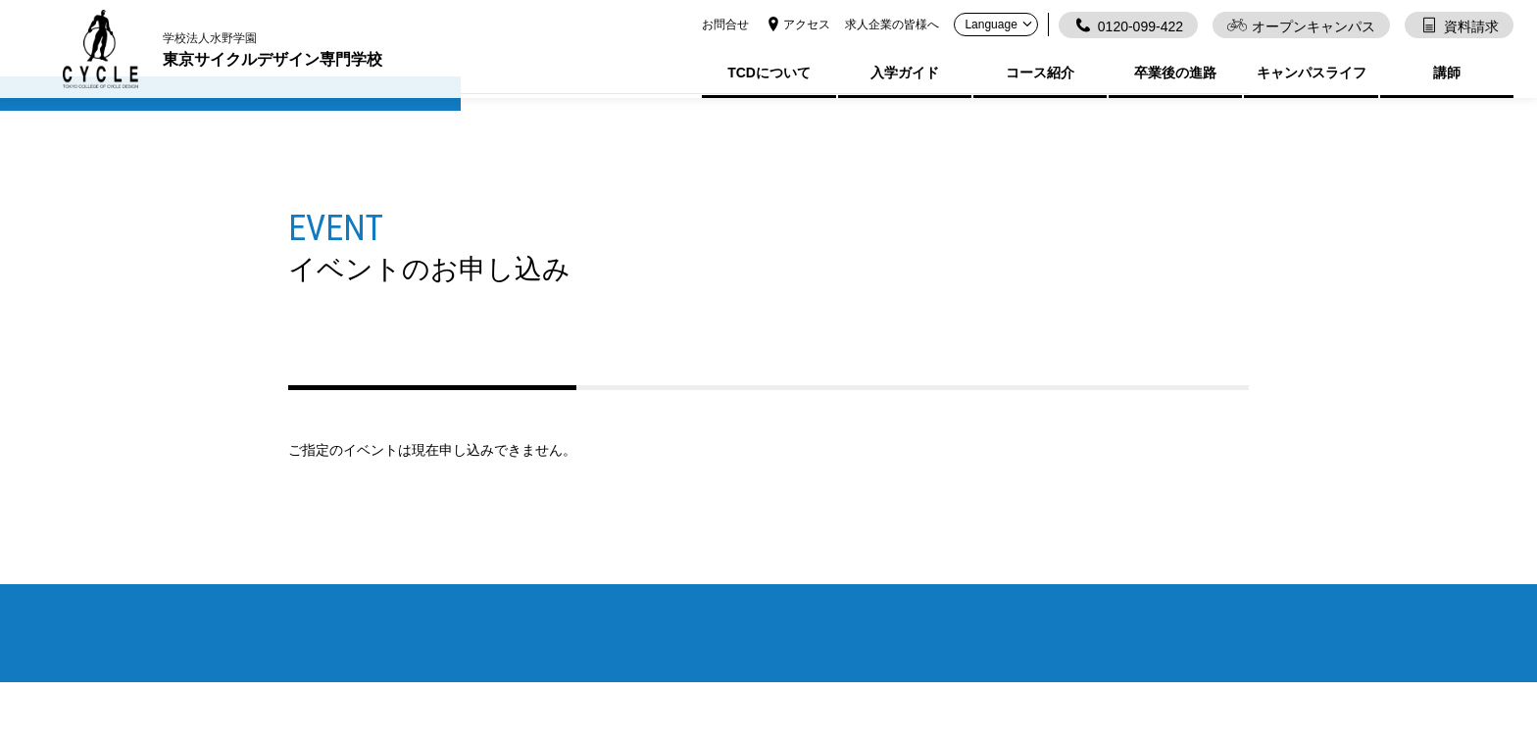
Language (1000, 24)
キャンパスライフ (1311, 72)
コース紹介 (1040, 72)
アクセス (797, 24)
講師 (1447, 72)
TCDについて (769, 72)
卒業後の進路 (1175, 72)
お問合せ (725, 24)
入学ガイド (904, 72)
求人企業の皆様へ (892, 24)
